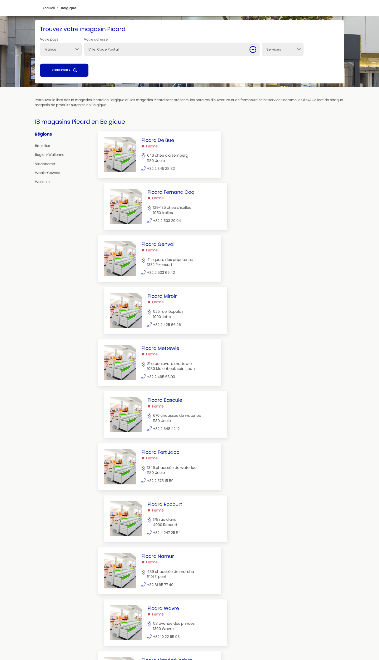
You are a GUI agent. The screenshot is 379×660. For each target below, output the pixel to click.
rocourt (119, 622)
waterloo (134, 622)
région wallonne (47, 639)
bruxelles (42, 145)
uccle (39, 622)
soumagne (69, 645)
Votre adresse (96, 49)
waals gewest (282, 616)
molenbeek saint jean (53, 631)
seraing (52, 645)
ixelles (50, 622)
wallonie (42, 182)
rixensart (278, 622)
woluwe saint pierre (71, 622)
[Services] (265, 59)
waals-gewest (47, 173)
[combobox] (60, 59)
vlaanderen (45, 163)
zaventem (200, 622)
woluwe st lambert (51, 626)
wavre (148, 622)
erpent (39, 645)
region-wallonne (49, 154)
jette (71, 626)
